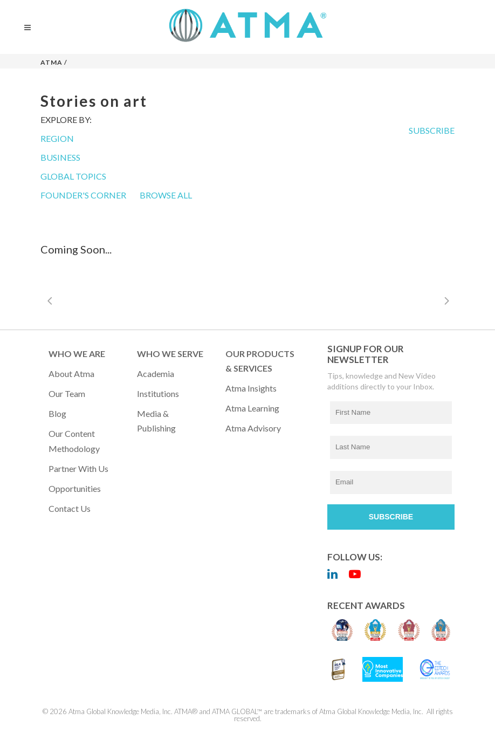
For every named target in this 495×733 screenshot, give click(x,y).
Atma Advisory (253, 428)
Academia (155, 373)
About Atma (71, 373)
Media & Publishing (156, 420)
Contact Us (70, 508)
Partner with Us (78, 468)
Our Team (67, 393)
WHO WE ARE (77, 353)
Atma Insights (251, 388)
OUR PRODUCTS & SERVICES (259, 360)
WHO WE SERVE (170, 353)
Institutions (158, 393)
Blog (57, 413)
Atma (51, 62)
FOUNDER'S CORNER (83, 195)
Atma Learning (252, 408)
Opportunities (75, 488)
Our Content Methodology (74, 440)
